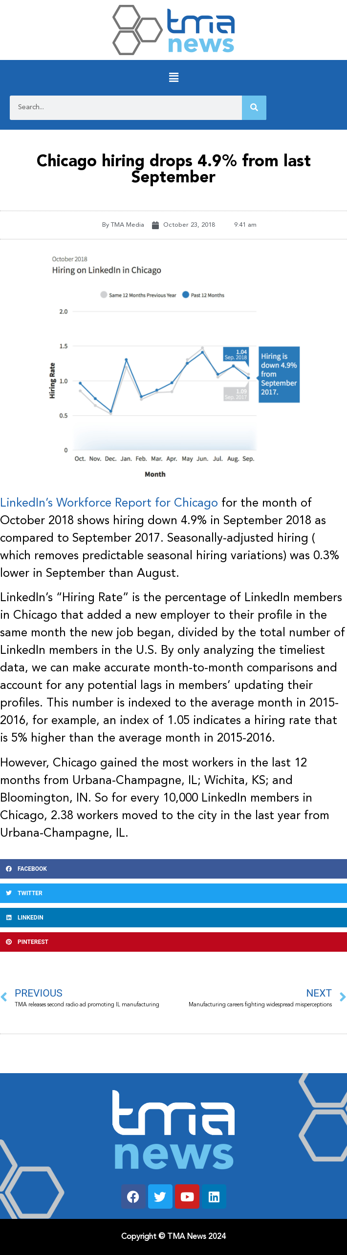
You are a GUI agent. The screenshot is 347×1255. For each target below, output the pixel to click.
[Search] (254, 108)
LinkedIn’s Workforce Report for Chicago (109, 504)
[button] (173, 78)
